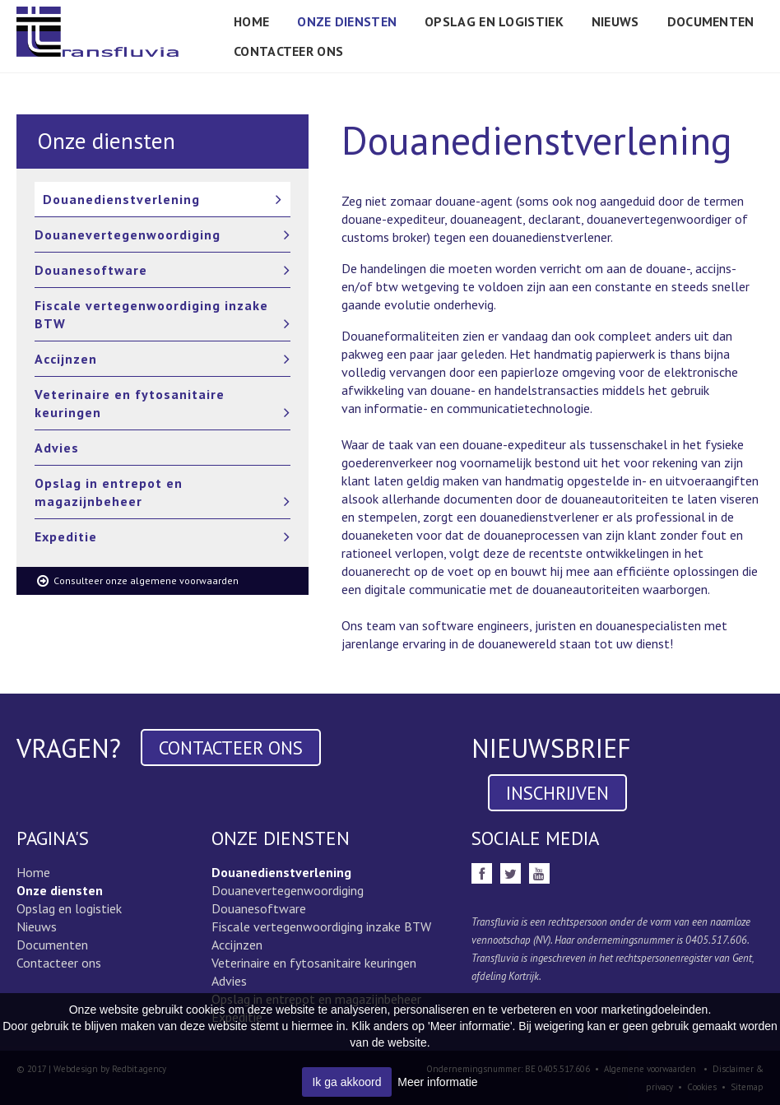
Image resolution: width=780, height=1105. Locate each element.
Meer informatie (437, 1082)
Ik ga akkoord (346, 1082)
